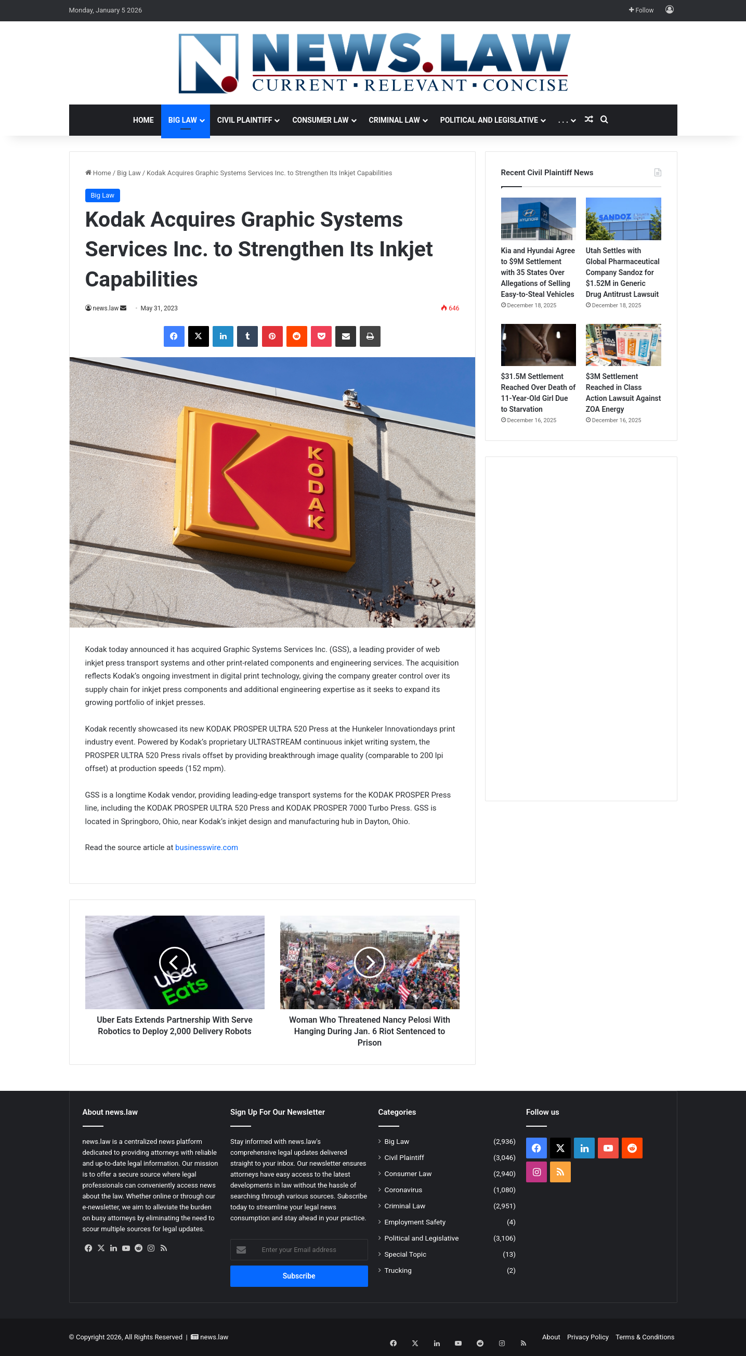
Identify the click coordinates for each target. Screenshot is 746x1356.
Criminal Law (394, 120)
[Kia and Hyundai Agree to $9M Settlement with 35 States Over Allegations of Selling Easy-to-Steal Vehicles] (539, 219)
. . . (563, 120)
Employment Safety (415, 1222)
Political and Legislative (489, 120)
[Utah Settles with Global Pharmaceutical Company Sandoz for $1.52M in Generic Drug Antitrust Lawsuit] (623, 219)
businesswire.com (206, 847)
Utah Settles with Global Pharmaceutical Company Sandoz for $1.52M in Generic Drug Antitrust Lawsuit (623, 272)
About (551, 1337)
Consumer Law (320, 120)
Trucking (398, 1270)
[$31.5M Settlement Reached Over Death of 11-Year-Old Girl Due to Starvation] (539, 345)
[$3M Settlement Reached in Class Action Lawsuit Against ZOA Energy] (623, 345)
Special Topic (406, 1254)
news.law (106, 308)
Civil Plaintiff (244, 120)
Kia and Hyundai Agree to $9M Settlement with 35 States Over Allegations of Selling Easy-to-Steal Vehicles (538, 272)
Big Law (182, 120)
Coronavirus (404, 1189)
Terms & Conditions (645, 1337)
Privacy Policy (588, 1337)
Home (143, 120)
